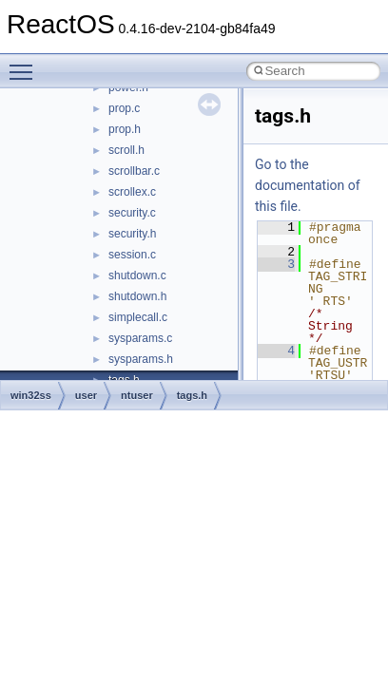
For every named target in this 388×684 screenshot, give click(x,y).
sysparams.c (140, 338)
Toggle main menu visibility (26, 63)
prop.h (124, 129)
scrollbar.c (134, 171)
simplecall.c (137, 317)
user (86, 395)
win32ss (30, 395)
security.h (132, 233)
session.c (132, 254)
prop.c (124, 108)
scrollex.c (132, 192)
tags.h (192, 395)
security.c (132, 212)
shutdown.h (137, 296)
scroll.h (126, 150)
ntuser (137, 395)
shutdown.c (137, 275)
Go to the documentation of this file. (307, 185)
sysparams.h (140, 359)
